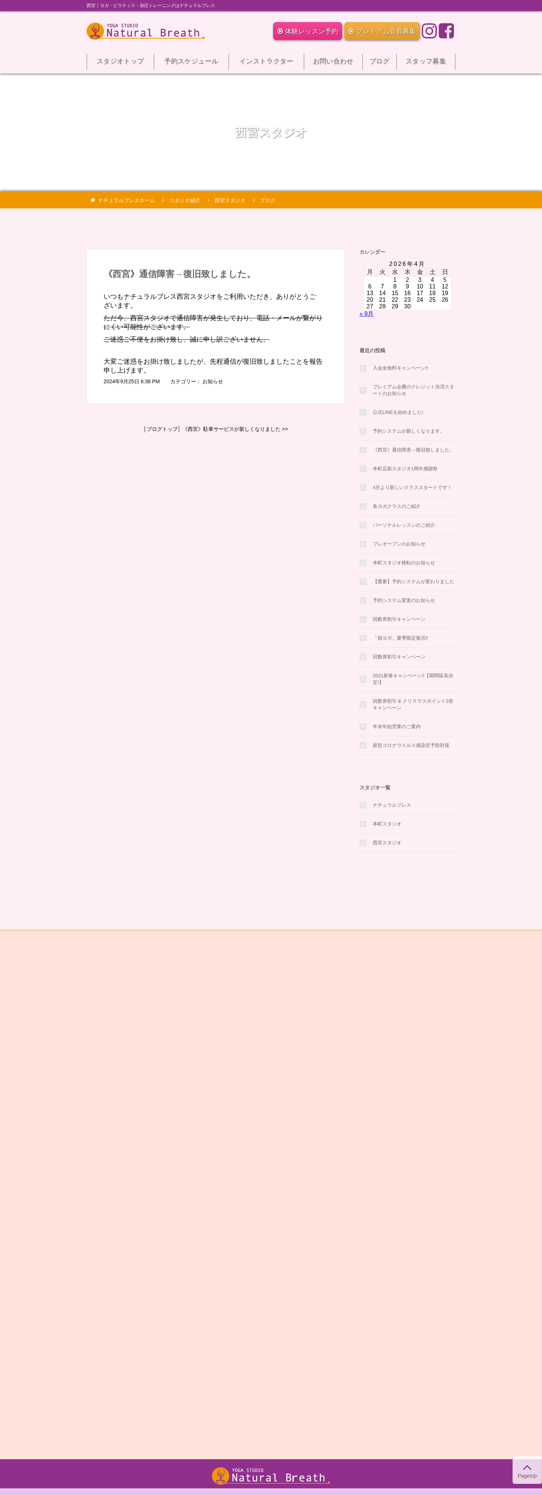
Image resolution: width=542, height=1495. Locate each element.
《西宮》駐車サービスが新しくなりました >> (235, 429)
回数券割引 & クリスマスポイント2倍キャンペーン (413, 704)
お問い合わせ (333, 64)
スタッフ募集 (425, 64)
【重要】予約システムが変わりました (413, 581)
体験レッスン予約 (307, 31)
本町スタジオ (387, 824)
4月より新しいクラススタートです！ (412, 487)
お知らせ (212, 381)
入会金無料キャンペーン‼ (400, 368)
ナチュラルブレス (392, 805)
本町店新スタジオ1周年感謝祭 (405, 468)
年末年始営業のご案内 (397, 726)
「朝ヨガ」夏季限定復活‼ (400, 638)
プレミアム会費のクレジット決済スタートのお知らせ (413, 390)
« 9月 (366, 314)
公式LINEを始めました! (398, 412)
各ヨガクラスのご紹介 (397, 506)
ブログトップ (162, 429)
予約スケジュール (191, 64)
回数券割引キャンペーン (399, 619)
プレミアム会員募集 (382, 31)
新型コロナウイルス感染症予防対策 (411, 745)
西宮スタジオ (387, 842)
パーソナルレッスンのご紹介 (404, 525)
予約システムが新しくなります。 (409, 431)
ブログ (379, 64)
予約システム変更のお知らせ (404, 600)
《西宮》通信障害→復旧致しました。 (180, 274)
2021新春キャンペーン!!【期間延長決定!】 (413, 679)
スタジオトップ (120, 64)
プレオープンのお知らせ (399, 544)
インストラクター (266, 64)
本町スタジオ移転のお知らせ (404, 562)
